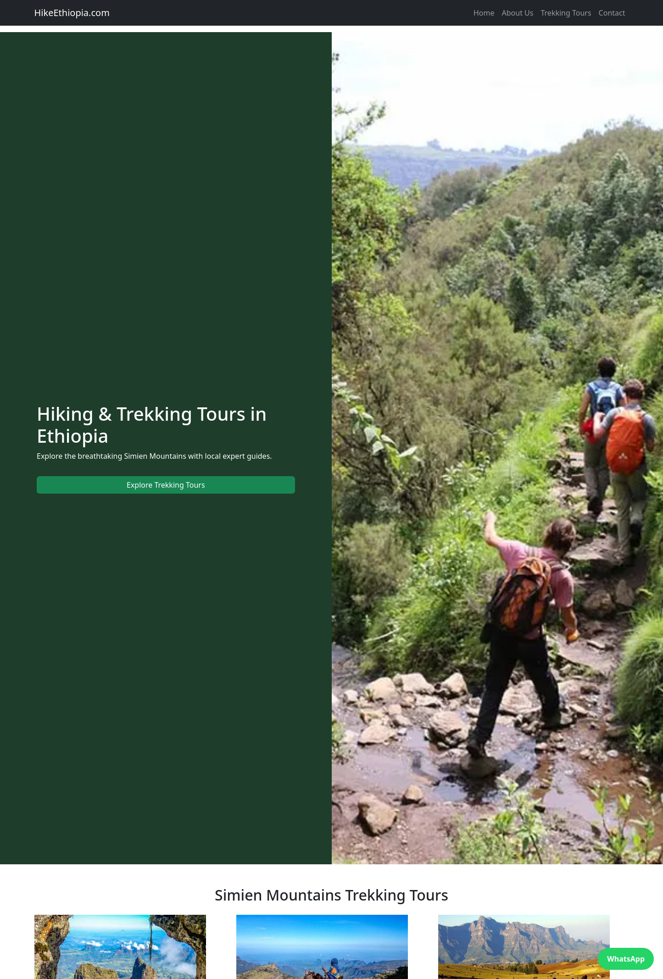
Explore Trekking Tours (166, 485)
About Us (518, 13)
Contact (612, 13)
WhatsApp (626, 959)
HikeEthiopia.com (72, 12)
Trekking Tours (565, 13)
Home (484, 13)
